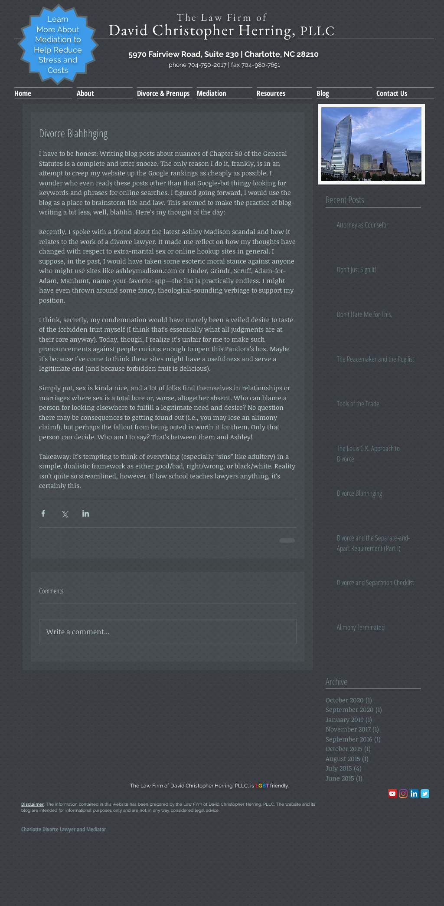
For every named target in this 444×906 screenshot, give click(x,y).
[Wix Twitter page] (425, 793)
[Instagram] (403, 793)
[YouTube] (392, 793)
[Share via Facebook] (43, 513)
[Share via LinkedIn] (86, 513)
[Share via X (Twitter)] (64, 513)
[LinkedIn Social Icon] (414, 793)
